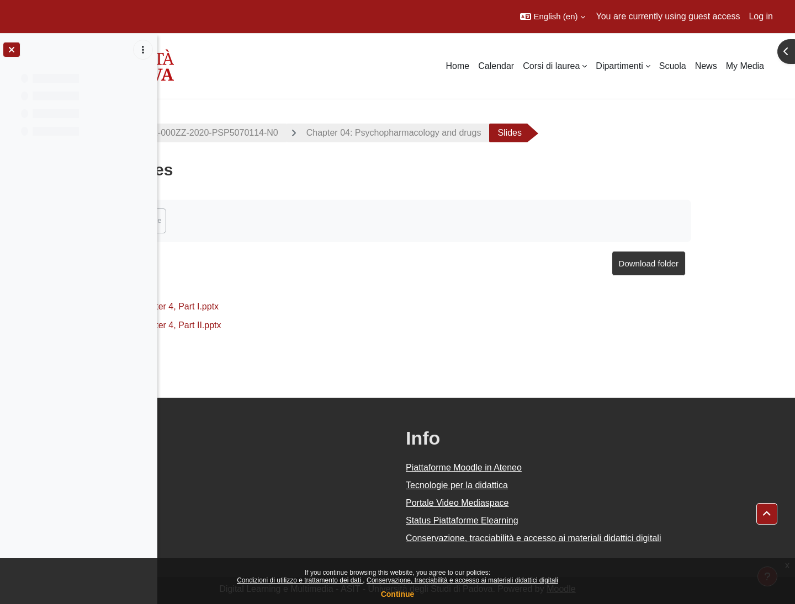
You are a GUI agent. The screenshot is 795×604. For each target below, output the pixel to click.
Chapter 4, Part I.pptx (256, 306)
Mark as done (218, 220)
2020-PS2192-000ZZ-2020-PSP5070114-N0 (270, 132)
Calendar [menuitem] (496, 66)
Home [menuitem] (458, 66)
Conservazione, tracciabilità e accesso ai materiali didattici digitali (462, 580)
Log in (761, 16)
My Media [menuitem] (745, 66)
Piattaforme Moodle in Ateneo (543, 467)
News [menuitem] (706, 66)
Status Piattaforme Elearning (541, 520)
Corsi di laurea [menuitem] (551, 66)
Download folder (727, 263)
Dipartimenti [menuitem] (619, 66)
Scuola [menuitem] (672, 66)
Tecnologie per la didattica (536, 485)
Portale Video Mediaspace (536, 502)
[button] (552, 16)
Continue (398, 594)
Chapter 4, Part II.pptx (257, 325)
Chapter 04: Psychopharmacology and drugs (472, 132)
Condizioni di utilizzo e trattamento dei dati (300, 580)
